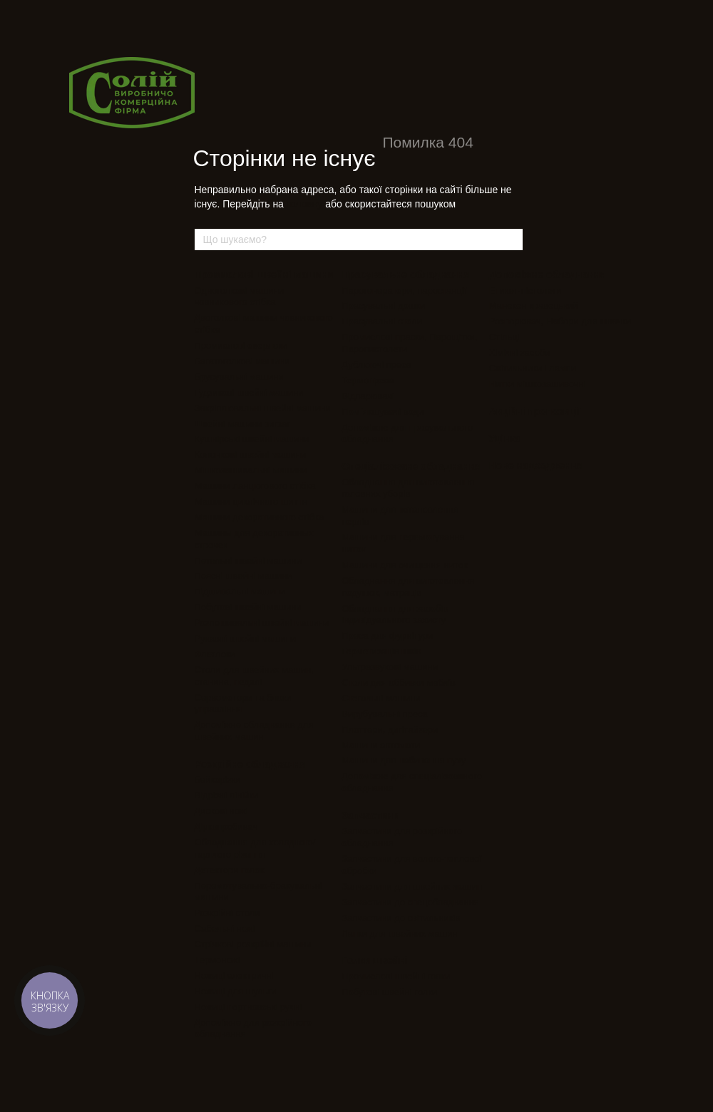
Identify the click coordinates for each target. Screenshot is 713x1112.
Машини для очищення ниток (405, 565)
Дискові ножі (221, 810)
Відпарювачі (368, 396)
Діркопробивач (226, 826)
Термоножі (217, 959)
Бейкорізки (218, 779)
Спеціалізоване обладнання (411, 466)
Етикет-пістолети (525, 290)
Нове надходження (536, 465)
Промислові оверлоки (241, 345)
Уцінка (504, 438)
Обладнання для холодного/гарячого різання (255, 848)
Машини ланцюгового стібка (255, 485)
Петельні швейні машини (248, 560)
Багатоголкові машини (242, 361)
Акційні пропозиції (535, 411)
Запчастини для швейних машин (412, 886)
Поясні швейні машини (243, 575)
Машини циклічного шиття (251, 501)
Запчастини (370, 815)
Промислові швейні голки (396, 976)
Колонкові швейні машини (251, 454)
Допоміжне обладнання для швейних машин (254, 730)
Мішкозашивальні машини (251, 470)
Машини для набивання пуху (404, 760)
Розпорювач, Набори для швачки (560, 321)
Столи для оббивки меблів (399, 682)
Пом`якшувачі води (383, 411)
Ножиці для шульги (236, 991)
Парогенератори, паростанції (404, 290)
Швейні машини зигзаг (243, 423)
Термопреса (368, 380)
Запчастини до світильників (401, 917)
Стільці (504, 336)
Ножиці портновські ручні (248, 1007)
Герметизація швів (381, 651)
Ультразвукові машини (390, 666)
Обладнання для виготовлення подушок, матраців (408, 586)
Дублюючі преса (376, 364)
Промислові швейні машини (264, 274)
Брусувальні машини (239, 376)
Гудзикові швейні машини (249, 392)
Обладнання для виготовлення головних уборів (408, 488)
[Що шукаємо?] (511, 239)
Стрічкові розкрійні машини (253, 944)
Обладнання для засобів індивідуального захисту (395, 614)
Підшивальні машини (240, 591)
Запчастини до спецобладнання (410, 902)
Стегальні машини (381, 698)
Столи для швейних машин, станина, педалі (254, 675)
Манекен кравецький (533, 305)
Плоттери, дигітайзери (390, 729)
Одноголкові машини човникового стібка (239, 296)
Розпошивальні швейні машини (262, 622)
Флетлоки (215, 654)
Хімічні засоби (519, 352)
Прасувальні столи (382, 321)
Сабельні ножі (225, 928)
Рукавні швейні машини (246, 638)
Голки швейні (375, 960)
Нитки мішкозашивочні (537, 384)
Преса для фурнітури (387, 635)
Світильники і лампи (532, 368)
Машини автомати (381, 745)
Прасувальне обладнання (406, 274)
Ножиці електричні (234, 975)
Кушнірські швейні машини (252, 438)
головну (305, 204)
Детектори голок (230, 870)
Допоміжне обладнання (547, 274)
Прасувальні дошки (383, 305)
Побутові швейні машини (248, 607)
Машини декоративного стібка (259, 517)
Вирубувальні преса (385, 714)
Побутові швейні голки (389, 992)
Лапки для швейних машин (399, 933)
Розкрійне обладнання (250, 764)
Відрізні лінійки (227, 795)
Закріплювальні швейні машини (263, 408)
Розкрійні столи (227, 912)
